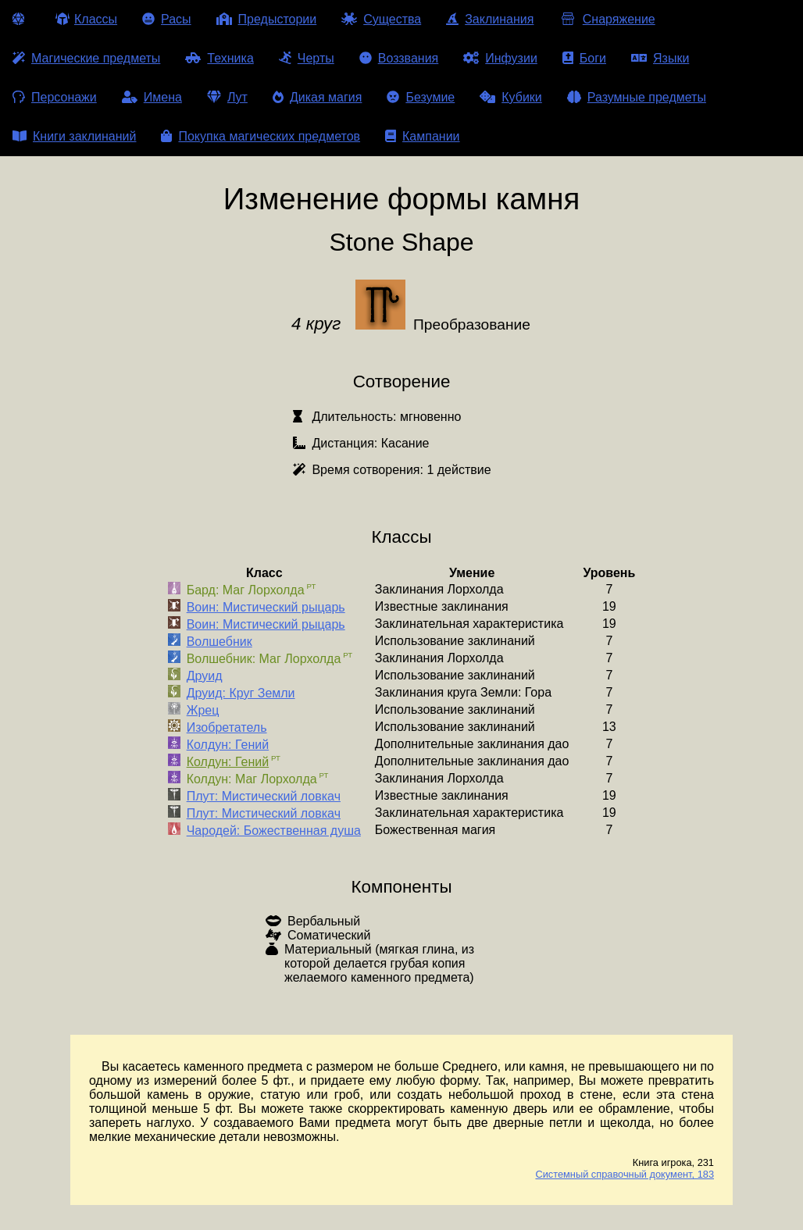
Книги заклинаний (74, 136)
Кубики (511, 97)
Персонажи (54, 97)
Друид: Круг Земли (241, 693)
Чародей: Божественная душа (274, 830)
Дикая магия (317, 97)
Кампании (422, 136)
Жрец (203, 710)
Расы (166, 19)
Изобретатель (227, 727)
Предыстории (266, 19)
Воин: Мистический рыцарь (266, 607)
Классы (86, 19)
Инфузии (500, 58)
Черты (306, 58)
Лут (227, 97)
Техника (219, 58)
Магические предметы (86, 58)
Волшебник (219, 641)
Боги (584, 58)
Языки (660, 58)
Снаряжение (607, 19)
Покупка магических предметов (260, 136)
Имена (152, 97)
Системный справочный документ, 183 (624, 1174)
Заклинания (490, 19)
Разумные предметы (636, 97)
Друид (205, 676)
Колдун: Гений (228, 744)
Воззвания (399, 58)
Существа (381, 19)
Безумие (421, 97)
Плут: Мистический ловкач (264, 796)
